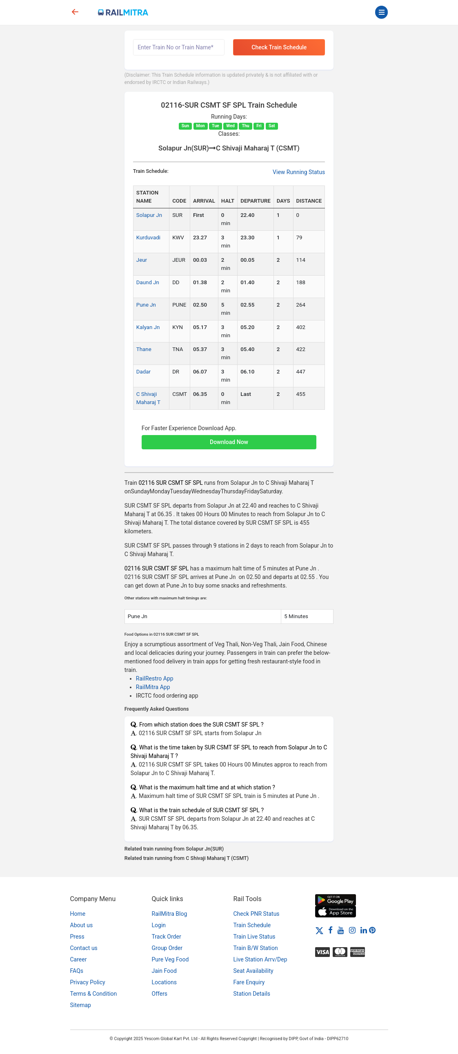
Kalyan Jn (148, 327)
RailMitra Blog (169, 913)
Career (78, 959)
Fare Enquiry (249, 982)
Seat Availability (253, 971)
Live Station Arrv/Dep (260, 959)
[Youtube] (341, 930)
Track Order (166, 936)
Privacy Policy (87, 982)
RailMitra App (153, 687)
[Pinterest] (372, 930)
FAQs (77, 971)
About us (81, 925)
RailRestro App (154, 678)
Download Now (229, 442)
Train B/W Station (255, 948)
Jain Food (164, 971)
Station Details (252, 993)
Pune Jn (146, 305)
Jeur (141, 260)
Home (78, 913)
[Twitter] (319, 930)
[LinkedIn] (363, 930)
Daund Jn (147, 282)
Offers (160, 993)
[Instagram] (352, 930)
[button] (229, 437)
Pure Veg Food (170, 959)
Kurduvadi (148, 237)
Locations (164, 982)
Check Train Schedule (279, 47)
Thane (143, 349)
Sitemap (80, 1005)
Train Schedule (252, 925)
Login (159, 925)
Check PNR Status (256, 913)
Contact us (84, 948)
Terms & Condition (93, 993)
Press (77, 936)
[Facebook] (330, 930)
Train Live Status (254, 936)
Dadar (143, 372)
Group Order (167, 948)
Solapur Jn (149, 215)
